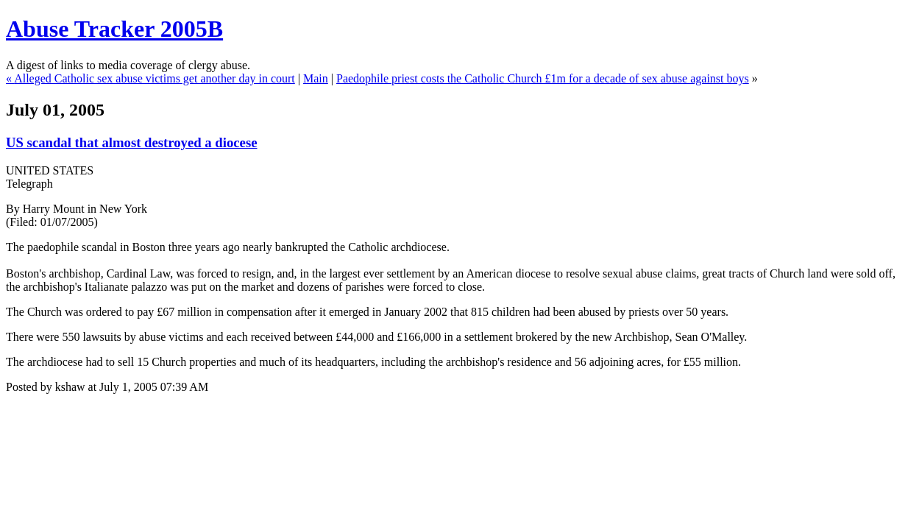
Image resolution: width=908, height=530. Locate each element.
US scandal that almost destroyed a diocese (132, 142)
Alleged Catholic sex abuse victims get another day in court (154, 78)
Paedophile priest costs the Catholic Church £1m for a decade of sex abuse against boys (542, 78)
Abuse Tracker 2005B (114, 28)
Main (315, 78)
